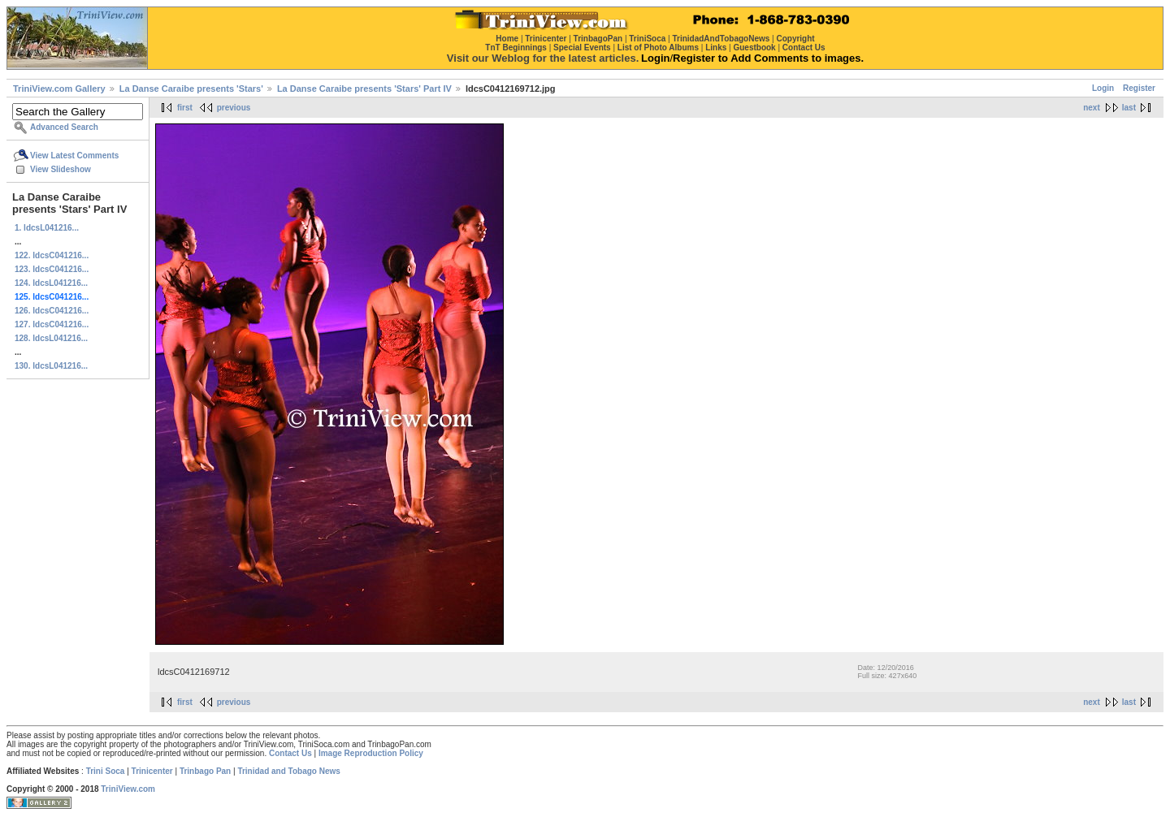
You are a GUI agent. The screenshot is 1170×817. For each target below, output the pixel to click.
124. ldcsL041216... (51, 283)
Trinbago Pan (205, 771)
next (1091, 107)
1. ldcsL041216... (47, 227)
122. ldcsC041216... (52, 255)
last (1129, 107)
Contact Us (290, 753)
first (185, 107)
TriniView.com (128, 789)
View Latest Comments (74, 155)
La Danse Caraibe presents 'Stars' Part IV (364, 88)
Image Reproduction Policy (370, 753)
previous (234, 107)
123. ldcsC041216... (52, 269)
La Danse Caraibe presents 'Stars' (191, 88)
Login (1103, 88)
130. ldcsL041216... (51, 365)
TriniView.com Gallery (59, 88)
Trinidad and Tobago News (288, 771)
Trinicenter (152, 771)
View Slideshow (60, 169)
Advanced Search (64, 127)
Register (1139, 88)
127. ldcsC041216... (52, 324)
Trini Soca (105, 771)
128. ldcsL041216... (51, 338)
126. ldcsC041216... (52, 310)
